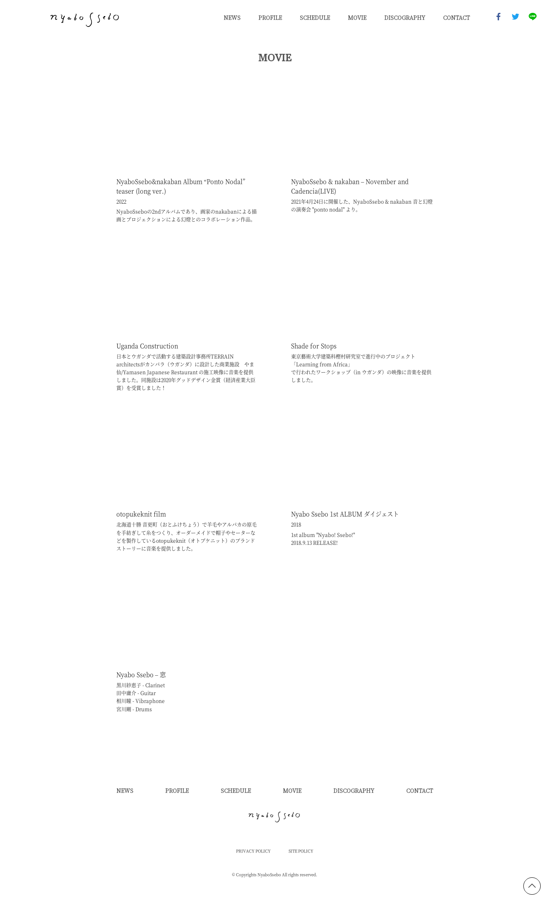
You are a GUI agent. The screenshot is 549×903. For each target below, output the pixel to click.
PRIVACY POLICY (253, 851)
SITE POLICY (301, 851)
